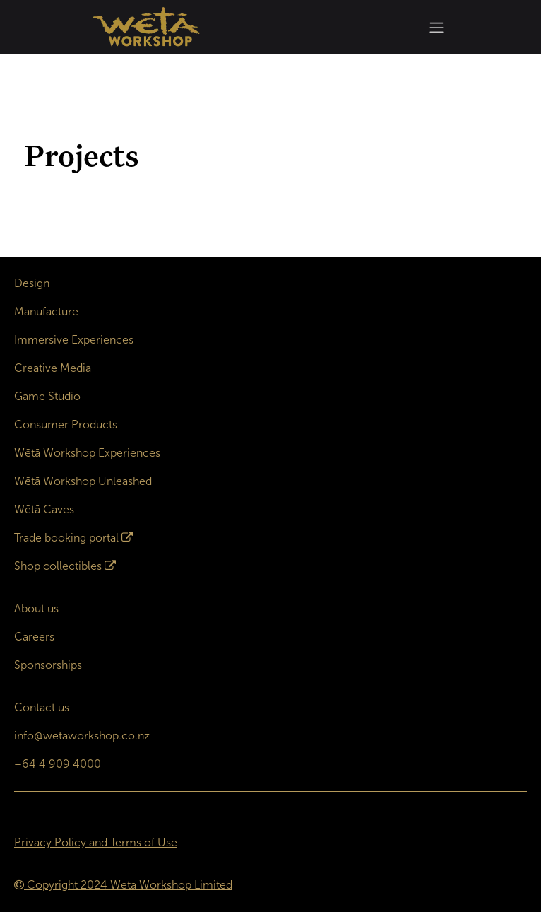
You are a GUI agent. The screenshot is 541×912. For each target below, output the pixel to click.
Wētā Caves (44, 509)
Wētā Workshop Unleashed (83, 481)
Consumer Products (65, 424)
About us (36, 608)
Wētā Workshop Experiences (87, 453)
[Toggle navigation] (436, 27)
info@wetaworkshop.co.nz (82, 735)
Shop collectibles (58, 566)
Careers (34, 636)
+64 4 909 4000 (57, 764)
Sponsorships (48, 665)
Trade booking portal (66, 537)
